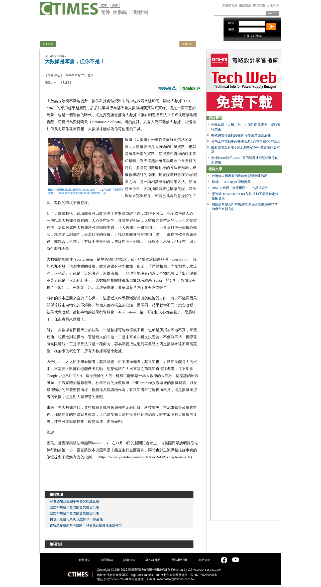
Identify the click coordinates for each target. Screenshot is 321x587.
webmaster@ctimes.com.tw (175, 579)
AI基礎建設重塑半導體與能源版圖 (74, 501)
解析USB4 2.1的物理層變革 (231, 182)
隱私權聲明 (179, 560)
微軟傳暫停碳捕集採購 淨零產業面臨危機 (241, 135)
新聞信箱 (107, 560)
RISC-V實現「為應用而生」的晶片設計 (240, 188)
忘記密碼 (256, 35)
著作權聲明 (152, 560)
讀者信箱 (129, 560)
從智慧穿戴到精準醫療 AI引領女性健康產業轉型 (86, 525)
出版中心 (273, 5)
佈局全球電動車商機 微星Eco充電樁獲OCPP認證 (246, 141)
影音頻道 (259, 5)
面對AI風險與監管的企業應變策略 (74, 507)
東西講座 (245, 5)
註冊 (247, 35)
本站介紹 (204, 560)
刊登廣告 (85, 560)
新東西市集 (229, 5)
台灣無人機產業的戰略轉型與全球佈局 (239, 176)
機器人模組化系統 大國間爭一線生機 (76, 519)
